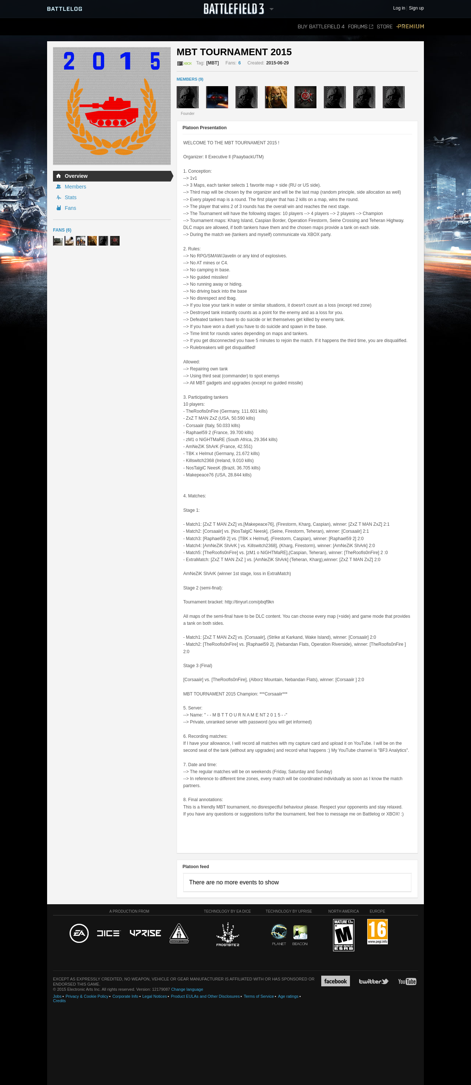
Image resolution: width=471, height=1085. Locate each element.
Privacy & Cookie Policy (86, 996)
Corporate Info (125, 996)
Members (75, 187)
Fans (70, 208)
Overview (76, 176)
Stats (71, 197)
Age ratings (288, 996)
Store (385, 27)
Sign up (416, 8)
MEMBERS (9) (190, 79)
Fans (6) (62, 230)
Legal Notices (154, 996)
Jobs (57, 996)
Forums (360, 27)
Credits (59, 1000)
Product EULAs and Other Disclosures (205, 996)
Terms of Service (259, 996)
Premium (410, 26)
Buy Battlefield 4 (321, 27)
